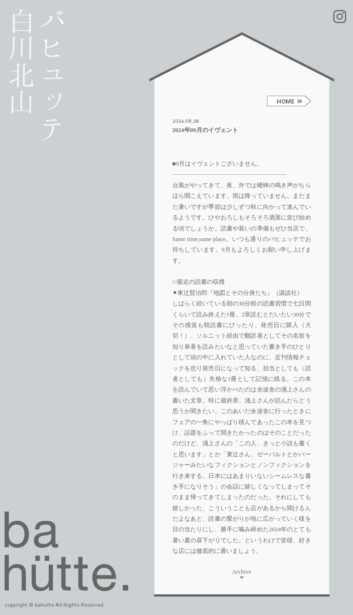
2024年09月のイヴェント (205, 129)
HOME (289, 101)
